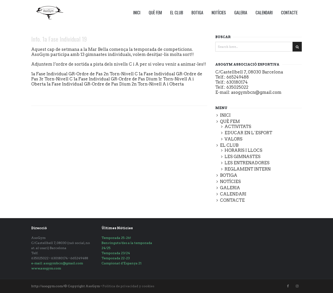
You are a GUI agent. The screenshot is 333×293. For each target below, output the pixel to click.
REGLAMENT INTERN (248, 169)
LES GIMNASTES (242, 156)
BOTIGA (197, 12)
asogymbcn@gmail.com (256, 92)
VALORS (233, 139)
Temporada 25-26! (116, 238)
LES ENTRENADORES (247, 162)
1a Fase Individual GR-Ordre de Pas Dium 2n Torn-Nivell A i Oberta (115, 84)
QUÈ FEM (155, 12)
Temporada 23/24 (116, 253)
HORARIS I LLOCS (243, 150)
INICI (136, 12)
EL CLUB (176, 12)
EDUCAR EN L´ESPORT (248, 132)
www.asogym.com (46, 268)
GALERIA (240, 12)
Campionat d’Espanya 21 (122, 263)
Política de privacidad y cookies (128, 286)
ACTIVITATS (238, 126)
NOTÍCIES (219, 12)
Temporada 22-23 (116, 258)
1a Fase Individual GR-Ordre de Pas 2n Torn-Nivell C (84, 73)
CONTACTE (289, 12)
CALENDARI (264, 12)
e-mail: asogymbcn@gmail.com (57, 263)
